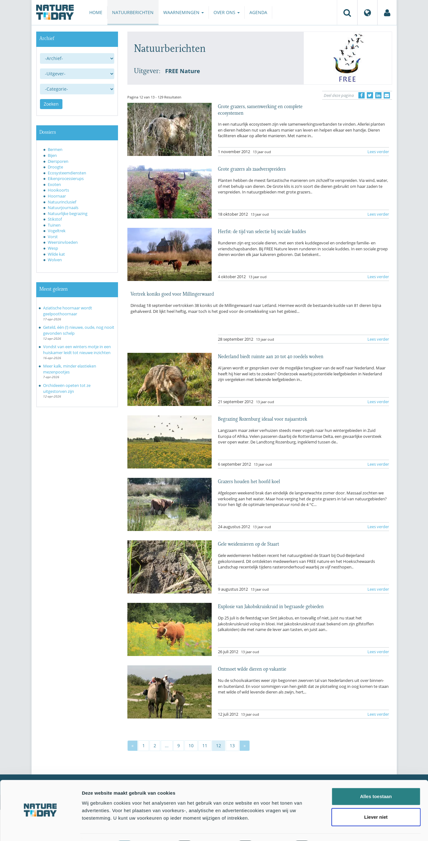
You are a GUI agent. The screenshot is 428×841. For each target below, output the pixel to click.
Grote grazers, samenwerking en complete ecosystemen (260, 109)
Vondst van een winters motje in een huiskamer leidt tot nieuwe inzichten (77, 349)
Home (95, 12)
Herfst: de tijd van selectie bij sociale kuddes (262, 231)
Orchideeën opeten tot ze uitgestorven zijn (67, 388)
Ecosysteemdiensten (67, 173)
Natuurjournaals (63, 207)
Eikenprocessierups (66, 178)
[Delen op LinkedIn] (378, 95)
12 (218, 745)
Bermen (55, 149)
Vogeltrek (57, 230)
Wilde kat (56, 254)
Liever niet (375, 800)
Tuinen (54, 225)
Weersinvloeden (63, 242)
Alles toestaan (376, 779)
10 (191, 745)
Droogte (55, 167)
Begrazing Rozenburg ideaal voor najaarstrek (262, 418)
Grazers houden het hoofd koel (249, 481)
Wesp (53, 248)
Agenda (258, 12)
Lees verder (378, 151)
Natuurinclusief (62, 202)
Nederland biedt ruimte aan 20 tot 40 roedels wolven (270, 356)
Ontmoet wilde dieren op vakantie (252, 668)
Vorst (53, 236)
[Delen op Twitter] (370, 95)
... (167, 745)
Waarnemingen (183, 12)
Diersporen (58, 161)
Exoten (54, 184)
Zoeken (51, 104)
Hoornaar (57, 196)
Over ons (227, 12)
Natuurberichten (133, 12)
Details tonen (337, 828)
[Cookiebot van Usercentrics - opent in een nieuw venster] (40, 828)
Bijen (52, 155)
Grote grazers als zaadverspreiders (252, 168)
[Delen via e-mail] (387, 95)
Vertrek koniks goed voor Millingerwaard (172, 293)
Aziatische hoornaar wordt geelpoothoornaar (67, 311)
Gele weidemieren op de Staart (248, 543)
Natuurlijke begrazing (67, 213)
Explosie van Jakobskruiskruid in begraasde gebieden (271, 606)
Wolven (55, 260)
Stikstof (55, 219)
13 (232, 745)
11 (204, 745)
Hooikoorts (58, 190)
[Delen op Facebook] (361, 95)
